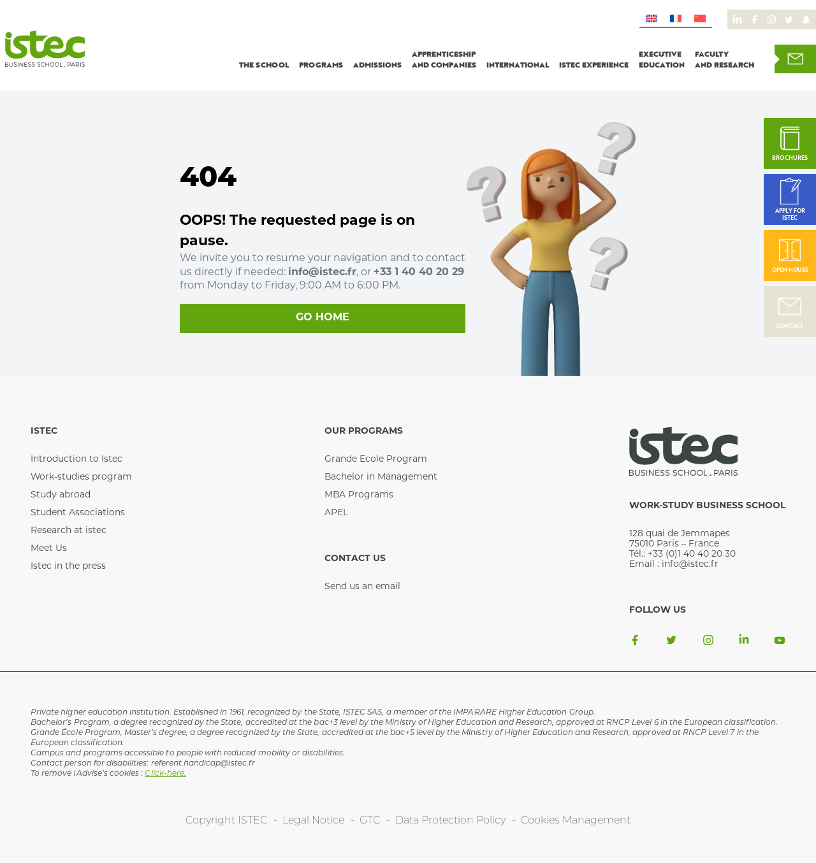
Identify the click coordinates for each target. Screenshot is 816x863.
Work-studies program (81, 477)
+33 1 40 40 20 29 (419, 272)
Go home (322, 318)
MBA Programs (358, 495)
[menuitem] (651, 18)
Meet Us (49, 549)
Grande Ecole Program (375, 459)
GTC (370, 821)
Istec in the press (68, 566)
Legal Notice (313, 821)
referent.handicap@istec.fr (203, 763)
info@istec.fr (322, 272)
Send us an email (362, 587)
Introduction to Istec (76, 459)
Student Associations (78, 513)
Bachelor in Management (380, 477)
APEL (336, 513)
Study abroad (61, 495)
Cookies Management (575, 821)
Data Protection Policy (450, 821)
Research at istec (68, 531)
